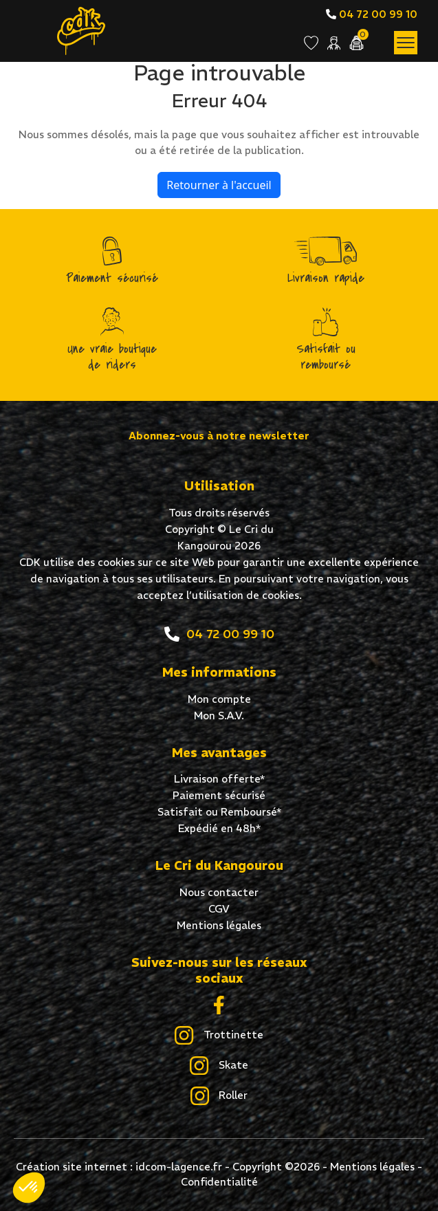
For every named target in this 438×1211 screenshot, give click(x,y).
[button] (28, 1187)
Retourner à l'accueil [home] (218, 185)
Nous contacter (219, 892)
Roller (219, 1096)
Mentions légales (219, 925)
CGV (219, 908)
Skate (219, 1066)
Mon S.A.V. (219, 715)
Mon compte (219, 699)
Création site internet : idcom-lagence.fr (119, 1166)
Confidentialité (219, 1181)
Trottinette (219, 1036)
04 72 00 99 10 (371, 14)
